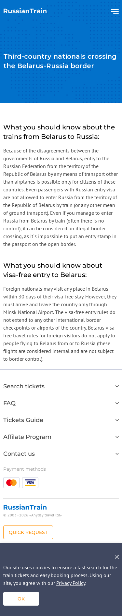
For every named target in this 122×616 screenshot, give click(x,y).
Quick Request (28, 532)
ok (21, 599)
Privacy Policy (70, 583)
